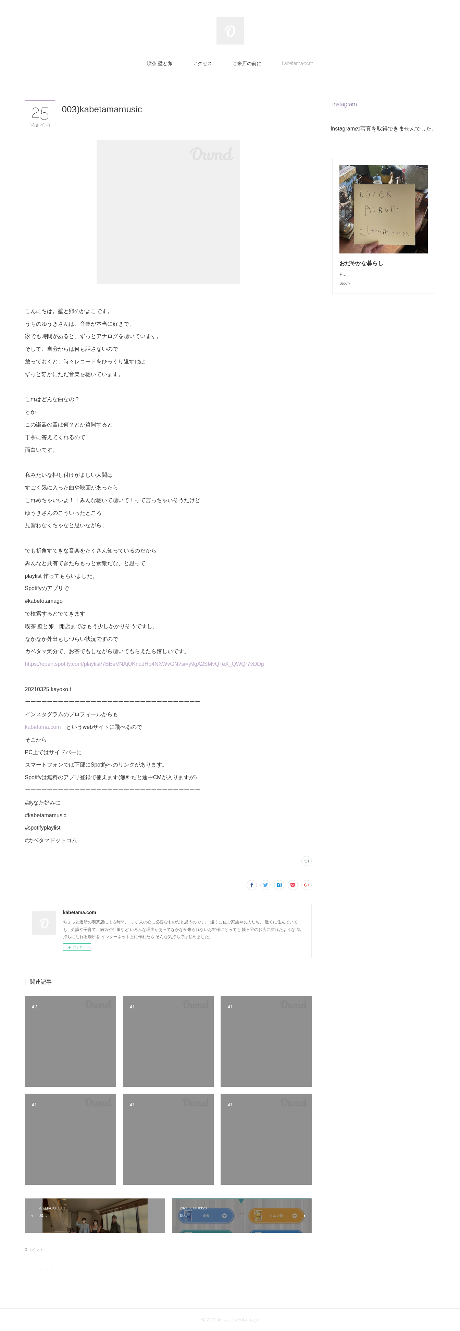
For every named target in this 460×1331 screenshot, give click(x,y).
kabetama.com (297, 63)
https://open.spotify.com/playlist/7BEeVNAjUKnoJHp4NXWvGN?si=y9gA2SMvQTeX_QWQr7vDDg (144, 664)
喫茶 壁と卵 (159, 63)
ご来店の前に (247, 63)
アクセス (202, 63)
